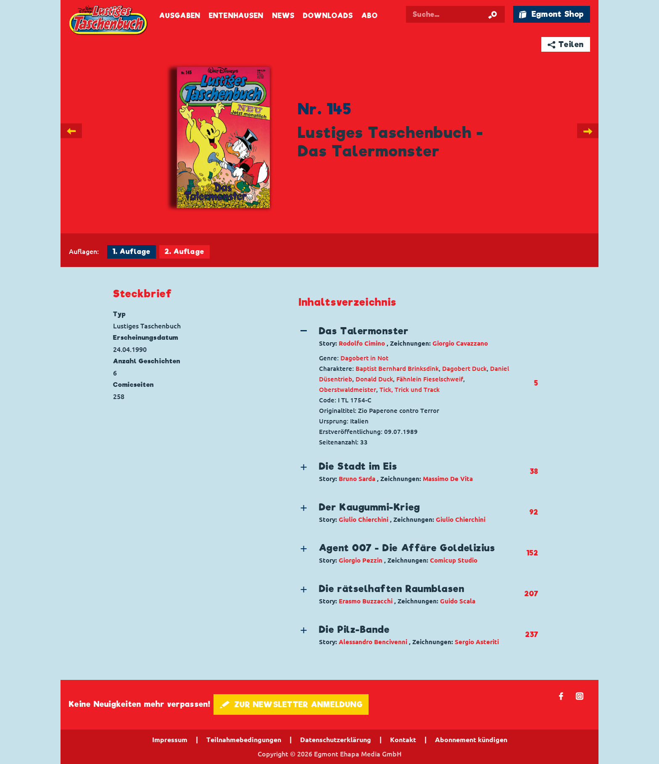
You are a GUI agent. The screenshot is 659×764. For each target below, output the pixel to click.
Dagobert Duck (464, 368)
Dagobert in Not (364, 358)
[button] (411, 336)
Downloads (328, 16)
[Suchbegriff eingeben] (465, 14)
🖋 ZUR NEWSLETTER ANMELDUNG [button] (291, 704)
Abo (369, 16)
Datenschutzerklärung (335, 739)
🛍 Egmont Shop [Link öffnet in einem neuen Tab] (551, 14)
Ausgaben (179, 16)
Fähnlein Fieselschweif (429, 379)
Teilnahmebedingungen (243, 739)
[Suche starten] (492, 14)
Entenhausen (236, 16)
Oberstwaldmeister (347, 389)
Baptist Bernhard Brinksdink (397, 368)
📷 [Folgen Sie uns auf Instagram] (580, 695)
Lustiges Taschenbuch (109, 21)
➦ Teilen (566, 44)
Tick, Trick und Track (410, 389)
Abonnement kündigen (471, 739)
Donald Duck (374, 379)
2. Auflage (184, 252)
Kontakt (403, 739)
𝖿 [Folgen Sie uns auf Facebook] (561, 695)
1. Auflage (131, 252)
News (283, 16)
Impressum (169, 739)
